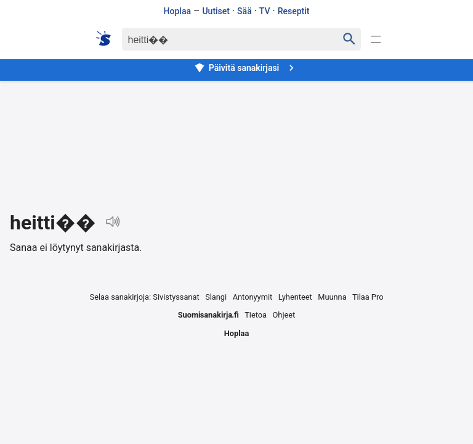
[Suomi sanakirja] (107, 38)
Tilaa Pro (368, 297)
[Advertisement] (236, 136)
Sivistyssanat (176, 297)
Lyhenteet (295, 297)
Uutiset (216, 11)
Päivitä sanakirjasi (245, 68)
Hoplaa (177, 11)
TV (264, 11)
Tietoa (256, 314)
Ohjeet (284, 314)
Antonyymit (252, 297)
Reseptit (294, 11)
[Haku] (219, 39)
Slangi (216, 297)
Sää (244, 11)
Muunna (332, 297)
